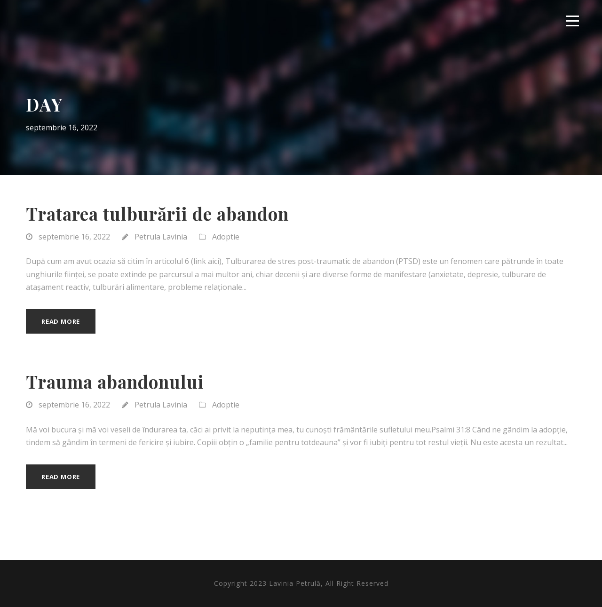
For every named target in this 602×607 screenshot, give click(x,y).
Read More (60, 321)
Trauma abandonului (115, 381)
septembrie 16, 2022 (74, 237)
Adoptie (225, 237)
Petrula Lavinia (161, 237)
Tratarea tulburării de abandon (157, 213)
